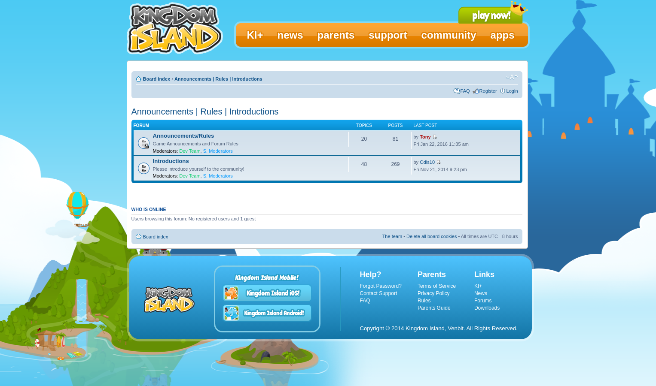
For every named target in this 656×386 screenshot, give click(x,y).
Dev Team (189, 151)
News (480, 293)
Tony (425, 136)
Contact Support (378, 293)
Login (512, 90)
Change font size (512, 77)
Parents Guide (434, 308)
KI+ (478, 286)
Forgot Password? (381, 286)
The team (392, 236)
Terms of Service (437, 286)
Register (488, 90)
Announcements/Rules (183, 136)
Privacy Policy (434, 293)
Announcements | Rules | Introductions (218, 78)
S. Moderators (218, 151)
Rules (424, 301)
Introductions (171, 161)
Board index (157, 78)
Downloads (487, 308)
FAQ (465, 90)
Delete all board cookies (431, 236)
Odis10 (427, 162)
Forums (483, 301)
